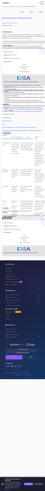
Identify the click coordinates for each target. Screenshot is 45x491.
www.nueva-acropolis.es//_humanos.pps (17, 138)
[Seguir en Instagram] (9, 366)
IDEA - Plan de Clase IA (22, 294)
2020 (8, 319)
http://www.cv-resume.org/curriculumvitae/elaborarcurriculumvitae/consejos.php (22, 111)
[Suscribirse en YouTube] (12, 366)
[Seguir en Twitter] (18, 366)
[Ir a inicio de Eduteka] (6, 2)
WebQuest (4, 6)
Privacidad (28, 375)
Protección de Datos (12, 334)
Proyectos (9, 273)
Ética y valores (17, 6)
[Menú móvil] (42, 2)
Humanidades (10, 6)
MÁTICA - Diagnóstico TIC (22, 305)
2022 (8, 314)
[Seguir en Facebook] (7, 366)
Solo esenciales (38, 484)
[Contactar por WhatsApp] (21, 366)
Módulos (9, 271)
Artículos (9, 268)
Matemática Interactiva (12, 279)
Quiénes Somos (11, 329)
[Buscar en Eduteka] (38, 2)
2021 (8, 316)
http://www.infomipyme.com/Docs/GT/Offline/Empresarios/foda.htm (19, 127)
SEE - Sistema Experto (14, 282)
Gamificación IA (22, 302)
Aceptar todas (28, 484)
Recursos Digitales (11, 284)
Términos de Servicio (18, 375)
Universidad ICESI (22, 337)
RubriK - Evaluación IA (22, 297)
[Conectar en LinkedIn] (15, 366)
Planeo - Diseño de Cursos (22, 300)
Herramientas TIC (11, 276)
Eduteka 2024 (13, 312)
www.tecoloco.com (7, 120)
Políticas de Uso (10, 331)
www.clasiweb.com (7, 117)
